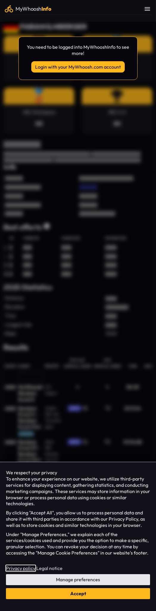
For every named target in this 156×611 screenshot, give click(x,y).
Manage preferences (78, 579)
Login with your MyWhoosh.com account (78, 67)
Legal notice (49, 568)
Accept (78, 593)
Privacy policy (20, 568)
